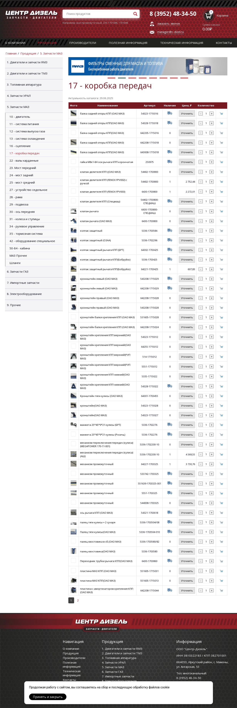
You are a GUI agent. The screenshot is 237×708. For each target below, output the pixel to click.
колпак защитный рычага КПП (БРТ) (102, 250)
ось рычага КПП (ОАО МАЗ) (96, 512)
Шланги (14, 263)
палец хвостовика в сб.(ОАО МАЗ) (100, 541)
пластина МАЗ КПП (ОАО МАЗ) (98, 571)
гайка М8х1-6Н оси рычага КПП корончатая (106, 162)
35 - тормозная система (26, 233)
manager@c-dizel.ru (170, 32)
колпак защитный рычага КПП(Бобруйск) (105, 259)
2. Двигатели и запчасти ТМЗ (27, 73)
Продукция (47, 43)
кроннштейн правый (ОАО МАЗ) (99, 298)
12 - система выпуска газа (27, 131)
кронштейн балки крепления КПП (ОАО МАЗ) (107, 317)
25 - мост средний (22, 182)
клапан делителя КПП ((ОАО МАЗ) (100, 172)
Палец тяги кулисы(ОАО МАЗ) (97, 532)
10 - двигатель (19, 117)
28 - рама (15, 197)
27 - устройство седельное (28, 190)
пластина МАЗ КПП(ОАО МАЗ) (98, 580)
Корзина (222, 15)
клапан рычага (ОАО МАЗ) (96, 221)
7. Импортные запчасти (23, 283)
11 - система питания (24, 124)
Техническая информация (181, 43)
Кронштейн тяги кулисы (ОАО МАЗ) (101, 396)
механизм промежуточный (96, 464)
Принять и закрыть (48, 697)
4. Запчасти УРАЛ (19, 96)
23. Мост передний (22, 168)
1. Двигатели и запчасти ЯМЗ (27, 62)
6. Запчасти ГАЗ (17, 271)
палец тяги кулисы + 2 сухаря (97, 522)
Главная (11, 53)
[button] (111, 78)
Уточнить (187, 113)
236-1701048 (110, 22)
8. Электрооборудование (24, 294)
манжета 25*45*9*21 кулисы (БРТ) (100, 425)
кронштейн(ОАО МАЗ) (93, 405)
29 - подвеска (18, 204)
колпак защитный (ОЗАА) (95, 240)
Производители (82, 43)
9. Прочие (14, 305)
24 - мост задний (21, 175)
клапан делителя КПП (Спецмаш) (100, 201)
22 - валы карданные (24, 160)
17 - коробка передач (24, 153)
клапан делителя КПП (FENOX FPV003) (102, 191)
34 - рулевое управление (26, 226)
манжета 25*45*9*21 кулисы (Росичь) (102, 434)
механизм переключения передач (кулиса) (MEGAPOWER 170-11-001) (106, 444)
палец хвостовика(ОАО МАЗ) (97, 551)
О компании (15, 43)
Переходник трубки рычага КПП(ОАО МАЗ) (106, 561)
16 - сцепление (20, 146)
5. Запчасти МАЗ (51, 53)
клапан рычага (89, 211)
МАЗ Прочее (18, 255)
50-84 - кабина (19, 248)
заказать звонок (168, 23)
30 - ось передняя (22, 212)
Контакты (224, 43)
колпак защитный (91, 230)
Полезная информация (128, 43)
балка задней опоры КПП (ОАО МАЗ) (102, 113)
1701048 (123, 22)
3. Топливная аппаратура (24, 84)
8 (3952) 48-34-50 (188, 678)
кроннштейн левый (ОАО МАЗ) (98, 279)
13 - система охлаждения (27, 138)
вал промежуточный (89, 22)
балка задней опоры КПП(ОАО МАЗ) (102, 123)
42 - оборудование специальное (32, 241)
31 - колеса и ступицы (24, 219)
